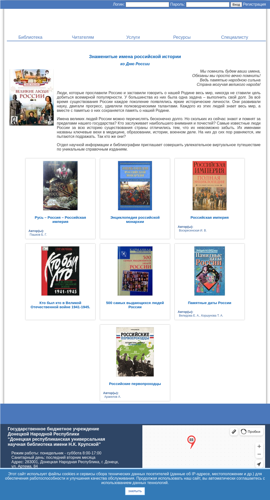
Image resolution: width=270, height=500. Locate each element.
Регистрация (254, 4)
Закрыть (135, 491)
